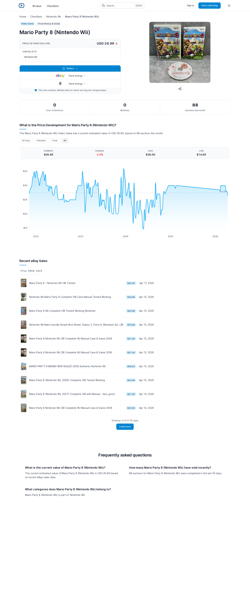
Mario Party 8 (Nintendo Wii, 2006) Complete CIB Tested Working (67, 380)
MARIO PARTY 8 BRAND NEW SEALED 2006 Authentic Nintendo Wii (67, 366)
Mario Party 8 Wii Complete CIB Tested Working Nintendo (62, 310)
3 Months (41, 140)
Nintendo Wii (30, 57)
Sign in (190, 5)
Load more (125, 426)
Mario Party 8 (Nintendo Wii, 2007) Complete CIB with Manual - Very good (72, 394)
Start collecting (209, 5)
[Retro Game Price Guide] (21, 5)
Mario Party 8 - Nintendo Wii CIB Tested (52, 283)
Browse (37, 6)
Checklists (53, 6)
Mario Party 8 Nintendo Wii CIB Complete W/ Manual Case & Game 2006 (70, 338)
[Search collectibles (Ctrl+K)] (122, 5)
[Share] (180, 89)
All (65, 140)
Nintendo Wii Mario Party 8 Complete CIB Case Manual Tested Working (70, 296)
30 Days (26, 140)
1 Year (55, 140)
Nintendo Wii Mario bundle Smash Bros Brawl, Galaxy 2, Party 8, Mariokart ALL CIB (76, 324)
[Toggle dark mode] (229, 5)
